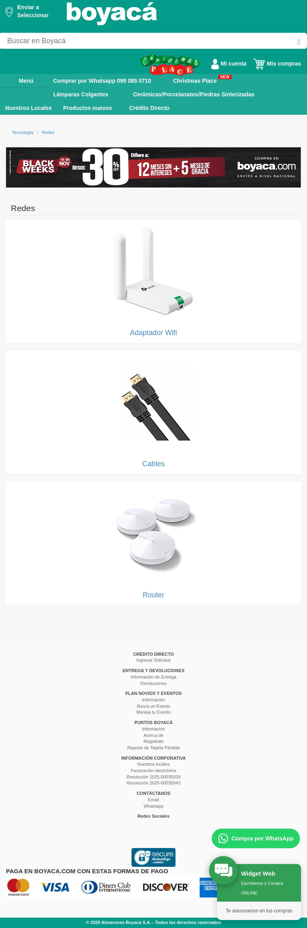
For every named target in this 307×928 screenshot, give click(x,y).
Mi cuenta (228, 63)
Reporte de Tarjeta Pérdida (153, 747)
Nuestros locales (153, 764)
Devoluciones (153, 683)
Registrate (153, 741)
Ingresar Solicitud (154, 660)
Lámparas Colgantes (80, 94)
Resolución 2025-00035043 (154, 782)
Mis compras (277, 63)
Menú (20, 80)
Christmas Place (202, 79)
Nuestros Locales (28, 108)
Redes (48, 132)
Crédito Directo (149, 108)
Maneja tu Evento (153, 712)
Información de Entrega (153, 677)
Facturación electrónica (153, 770)
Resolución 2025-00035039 (154, 776)
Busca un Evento (153, 706)
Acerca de (153, 735)
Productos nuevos (87, 108)
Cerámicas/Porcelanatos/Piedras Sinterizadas (193, 94)
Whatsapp (153, 806)
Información (153, 699)
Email (153, 799)
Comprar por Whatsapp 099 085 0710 (102, 81)
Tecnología (22, 132)
